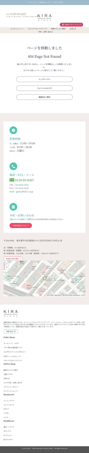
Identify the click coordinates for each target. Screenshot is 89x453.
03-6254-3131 (21, 184)
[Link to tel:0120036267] (13, 166)
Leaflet (50, 295)
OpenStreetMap (67, 295)
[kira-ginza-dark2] (44, 14)
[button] (44, 278)
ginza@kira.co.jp (24, 191)
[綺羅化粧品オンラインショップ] (71, 23)
